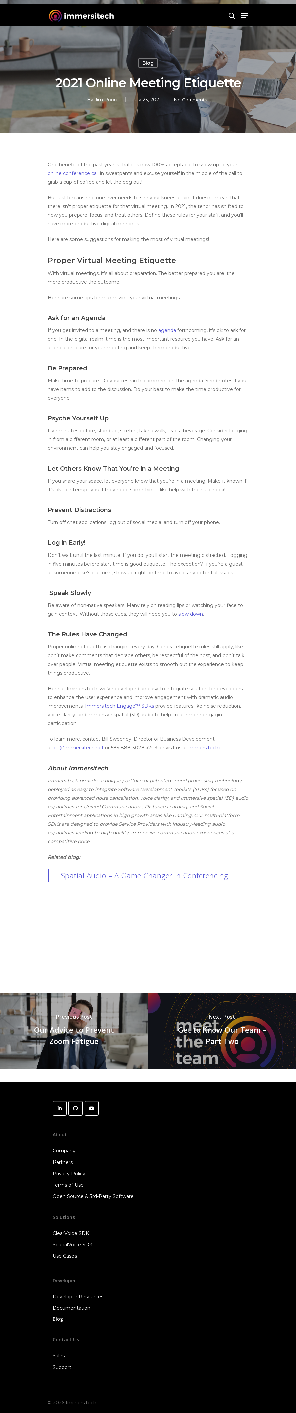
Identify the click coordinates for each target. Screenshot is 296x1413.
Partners (63, 1162)
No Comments (190, 100)
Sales (59, 1356)
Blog (148, 63)
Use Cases (65, 1256)
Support (62, 1367)
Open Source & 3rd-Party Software (93, 1196)
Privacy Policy (69, 1174)
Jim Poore (105, 100)
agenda (167, 330)
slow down (190, 614)
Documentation (71, 1308)
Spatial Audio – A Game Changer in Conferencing (144, 875)
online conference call (73, 173)
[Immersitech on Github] (75, 1108)
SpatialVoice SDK (73, 1245)
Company (64, 1151)
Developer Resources (78, 1297)
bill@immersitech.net (79, 748)
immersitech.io (206, 748)
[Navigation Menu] (244, 15)
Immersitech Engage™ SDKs (119, 706)
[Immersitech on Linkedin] (60, 1108)
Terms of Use (68, 1185)
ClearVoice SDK (71, 1233)
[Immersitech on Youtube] (92, 1108)
